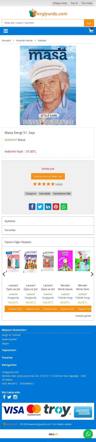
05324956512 (27, 383)
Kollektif (13, 294)
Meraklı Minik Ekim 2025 (82, 289)
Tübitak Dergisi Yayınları (70, 297)
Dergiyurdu (13, 297)
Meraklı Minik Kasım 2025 (65, 289)
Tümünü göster (83, 315)
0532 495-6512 (9, 383)
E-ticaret (43, 433)
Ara (89, 23)
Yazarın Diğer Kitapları (18, 242)
